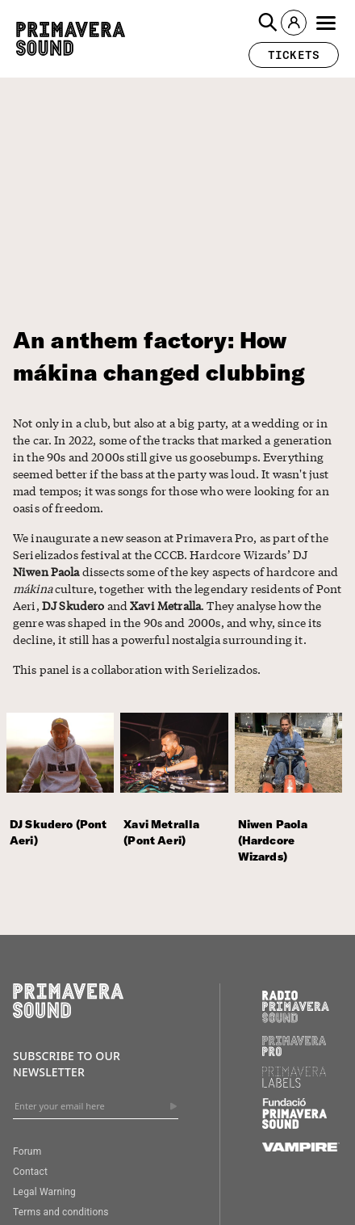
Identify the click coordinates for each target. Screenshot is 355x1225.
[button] (268, 23)
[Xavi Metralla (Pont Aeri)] (177, 798)
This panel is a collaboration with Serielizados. (137, 669)
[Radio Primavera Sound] (295, 1006)
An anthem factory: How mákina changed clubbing (159, 356)
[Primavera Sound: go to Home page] (70, 39)
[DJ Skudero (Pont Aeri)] (63, 798)
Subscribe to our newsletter (66, 1064)
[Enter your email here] (95, 1106)
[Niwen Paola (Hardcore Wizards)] (292, 798)
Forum (27, 1151)
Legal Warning (44, 1192)
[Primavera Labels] (294, 1083)
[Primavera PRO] (294, 1052)
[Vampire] (301, 1147)
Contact (30, 1171)
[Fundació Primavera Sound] (294, 1124)
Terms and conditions (61, 1212)
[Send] (173, 1106)
